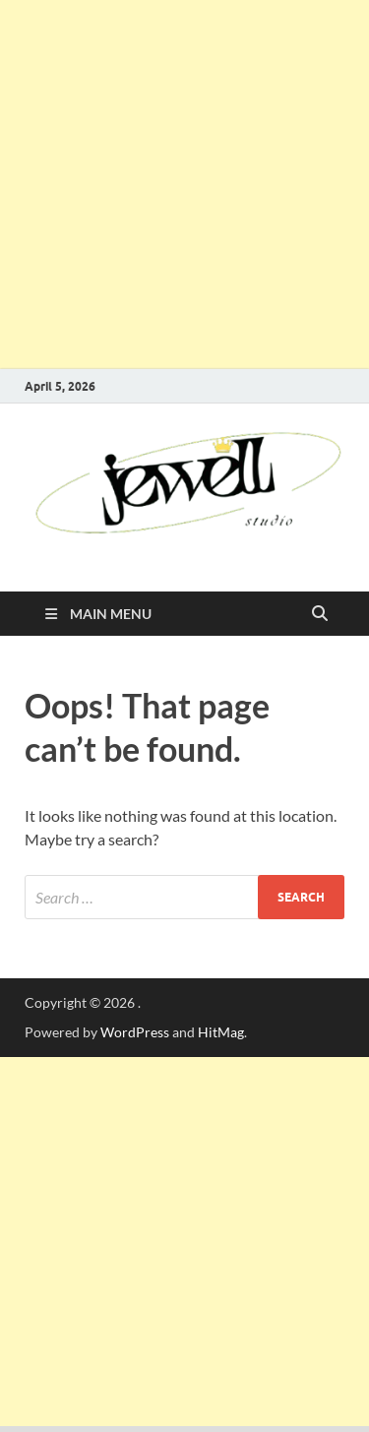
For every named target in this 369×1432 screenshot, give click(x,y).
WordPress (134, 1032)
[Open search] (320, 614)
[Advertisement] (184, 184)
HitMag (221, 1032)
